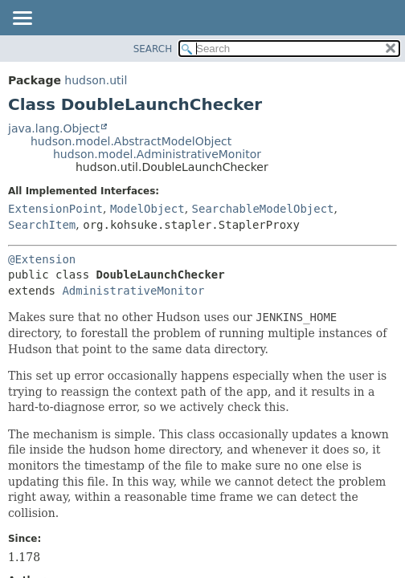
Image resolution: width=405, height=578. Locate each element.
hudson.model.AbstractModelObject (131, 141)
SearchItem (42, 224)
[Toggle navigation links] (21, 19)
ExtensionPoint (55, 208)
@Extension (42, 259)
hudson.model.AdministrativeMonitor (157, 154)
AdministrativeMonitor (133, 290)
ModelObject (147, 208)
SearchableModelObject (263, 208)
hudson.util (95, 80)
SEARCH (153, 49)
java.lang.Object (54, 128)
